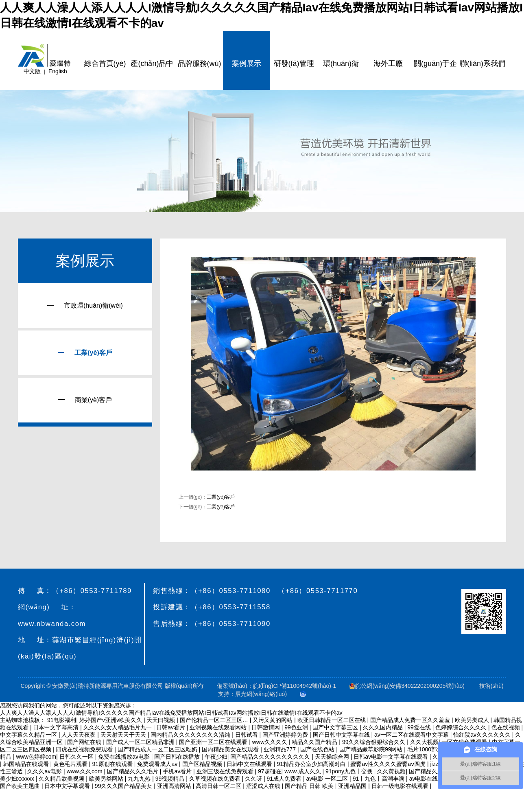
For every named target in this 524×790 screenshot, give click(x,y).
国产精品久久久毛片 (133, 771)
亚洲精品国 (353, 786)
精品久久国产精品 (315, 742)
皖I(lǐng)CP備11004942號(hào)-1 (294, 686)
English (57, 71)
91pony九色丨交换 (349, 771)
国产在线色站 (318, 749)
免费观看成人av (158, 764)
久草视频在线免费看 (215, 778)
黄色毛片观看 (71, 764)
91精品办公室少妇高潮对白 (312, 764)
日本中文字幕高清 (56, 727)
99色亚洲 (296, 727)
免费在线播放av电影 (124, 756)
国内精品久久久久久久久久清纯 (191, 734)
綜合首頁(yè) (105, 63)
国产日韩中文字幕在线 (342, 734)
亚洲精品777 (280, 749)
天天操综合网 (333, 756)
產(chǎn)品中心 (152, 74)
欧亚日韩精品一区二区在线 (332, 720)
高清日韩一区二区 (219, 786)
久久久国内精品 (383, 727)
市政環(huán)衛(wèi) (85, 305)
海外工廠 (388, 63)
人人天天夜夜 (79, 734)
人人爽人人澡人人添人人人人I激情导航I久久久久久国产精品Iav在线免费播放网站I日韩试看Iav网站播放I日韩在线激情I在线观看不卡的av (171, 712)
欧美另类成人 (473, 720)
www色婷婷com (36, 756)
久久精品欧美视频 (62, 778)
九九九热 (140, 778)
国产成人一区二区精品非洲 (141, 742)
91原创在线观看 (113, 764)
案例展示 (246, 63)
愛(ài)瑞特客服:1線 (480, 764)
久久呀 (254, 778)
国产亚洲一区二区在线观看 (214, 742)
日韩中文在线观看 (250, 764)
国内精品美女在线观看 (231, 749)
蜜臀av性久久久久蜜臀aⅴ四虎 (388, 764)
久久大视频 (424, 742)
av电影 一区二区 (328, 778)
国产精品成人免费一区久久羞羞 (411, 720)
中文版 (32, 71)
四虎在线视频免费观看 (85, 749)
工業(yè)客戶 (85, 352)
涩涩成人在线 (264, 786)
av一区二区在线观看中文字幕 (412, 734)
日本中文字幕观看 (68, 786)
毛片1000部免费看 (431, 749)
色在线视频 (506, 727)
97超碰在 (270, 771)
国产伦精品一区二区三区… (215, 720)
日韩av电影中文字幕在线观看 (392, 756)
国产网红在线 (85, 742)
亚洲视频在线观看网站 (219, 727)
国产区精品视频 (203, 764)
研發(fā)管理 (294, 63)
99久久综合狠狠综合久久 (374, 742)
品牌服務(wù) (199, 63)
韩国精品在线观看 (26, 764)
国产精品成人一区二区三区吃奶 (158, 749)
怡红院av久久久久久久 (482, 734)
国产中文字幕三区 (336, 727)
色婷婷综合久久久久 (461, 727)
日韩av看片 (171, 727)
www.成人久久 (303, 771)
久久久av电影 (45, 771)
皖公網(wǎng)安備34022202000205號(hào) (407, 686)
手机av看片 (178, 771)
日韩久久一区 (77, 756)
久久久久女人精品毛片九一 (118, 727)
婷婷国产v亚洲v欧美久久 (111, 720)
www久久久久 (270, 742)
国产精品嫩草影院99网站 (371, 749)
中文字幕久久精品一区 (29, 734)
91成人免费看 (285, 778)
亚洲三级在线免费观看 (225, 771)
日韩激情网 (266, 727)
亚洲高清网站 (175, 786)
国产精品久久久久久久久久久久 (271, 756)
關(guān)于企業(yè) (435, 74)
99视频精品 (170, 778)
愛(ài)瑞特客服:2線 (480, 778)
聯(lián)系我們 (482, 63)
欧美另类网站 (107, 778)
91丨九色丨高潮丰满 (379, 778)
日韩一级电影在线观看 (400, 786)
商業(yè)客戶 (85, 399)
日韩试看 (247, 734)
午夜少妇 (216, 756)
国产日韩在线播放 (177, 756)
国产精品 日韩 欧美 (310, 786)
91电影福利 (61, 720)
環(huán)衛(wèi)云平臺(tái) (341, 74)
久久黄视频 (391, 771)
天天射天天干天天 (124, 734)
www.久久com (85, 771)
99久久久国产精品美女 (124, 786)
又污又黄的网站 (273, 720)
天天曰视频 (161, 720)
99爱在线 (419, 727)
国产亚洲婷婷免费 (286, 734)
